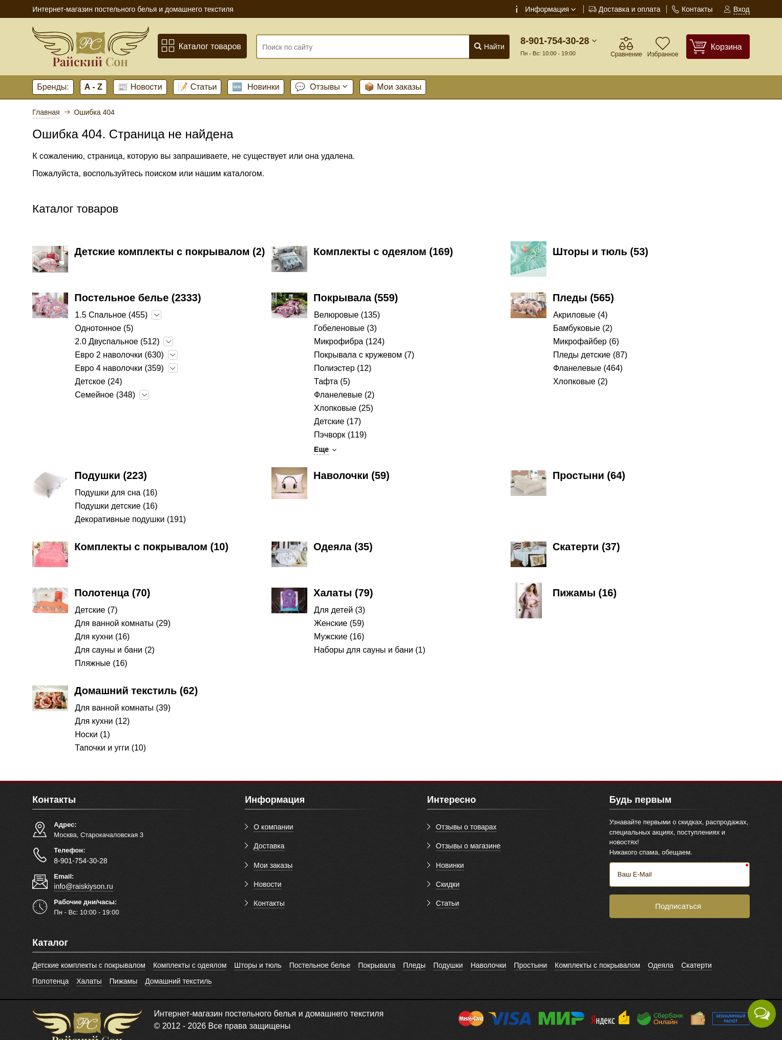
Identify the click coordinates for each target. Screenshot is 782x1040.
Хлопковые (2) (580, 381)
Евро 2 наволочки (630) (119, 354)
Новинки (255, 86)
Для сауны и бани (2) (115, 650)
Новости (140, 86)
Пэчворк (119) (340, 434)
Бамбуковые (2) (582, 328)
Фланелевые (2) (344, 394)
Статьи (197, 86)
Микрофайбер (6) (586, 341)
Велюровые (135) (347, 314)
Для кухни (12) (102, 721)
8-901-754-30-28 (554, 41)
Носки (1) (92, 734)
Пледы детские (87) (590, 354)
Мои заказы (392, 86)
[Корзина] (718, 46)
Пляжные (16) (101, 663)
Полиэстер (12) (342, 368)
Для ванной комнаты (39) (123, 707)
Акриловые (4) (580, 314)
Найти (488, 46)
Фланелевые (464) (588, 368)
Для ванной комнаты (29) (123, 623)
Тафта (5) (332, 381)
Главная (45, 112)
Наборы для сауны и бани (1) (370, 650)
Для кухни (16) (102, 636)
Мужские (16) (339, 636)
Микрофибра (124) (349, 341)
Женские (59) (339, 623)
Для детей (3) (339, 610)
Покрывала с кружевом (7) (364, 354)
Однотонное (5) (104, 328)
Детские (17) (337, 421)
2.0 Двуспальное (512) (117, 341)
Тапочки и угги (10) (110, 747)
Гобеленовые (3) (345, 328)
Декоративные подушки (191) (130, 519)
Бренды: (53, 86)
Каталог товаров (201, 45)
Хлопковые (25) (343, 408)
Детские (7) (96, 610)
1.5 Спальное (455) (111, 314)
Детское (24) (98, 381)
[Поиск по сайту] (361, 47)
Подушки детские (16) (116, 506)
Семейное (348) (105, 394)
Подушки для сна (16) (116, 492)
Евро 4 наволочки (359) (119, 368)
